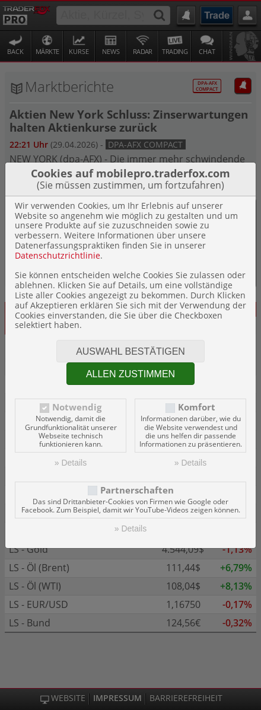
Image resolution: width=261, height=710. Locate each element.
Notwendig (76, 407)
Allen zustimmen (130, 374)
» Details (71, 462)
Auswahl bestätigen (130, 351)
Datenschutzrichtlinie (57, 255)
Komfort (196, 407)
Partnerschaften (137, 490)
